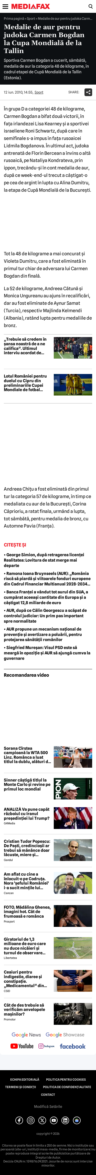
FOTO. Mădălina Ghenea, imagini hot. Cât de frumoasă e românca (27, 912)
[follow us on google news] (26, 1035)
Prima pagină (14, 18)
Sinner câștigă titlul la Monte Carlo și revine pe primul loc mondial (27, 785)
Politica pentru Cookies (66, 1079)
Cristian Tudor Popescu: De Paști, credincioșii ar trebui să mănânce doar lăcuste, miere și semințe (27, 848)
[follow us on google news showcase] (65, 1035)
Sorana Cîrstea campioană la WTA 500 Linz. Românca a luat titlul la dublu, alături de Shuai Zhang (27, 755)
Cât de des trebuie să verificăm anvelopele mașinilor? (24, 1010)
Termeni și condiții (20, 1087)
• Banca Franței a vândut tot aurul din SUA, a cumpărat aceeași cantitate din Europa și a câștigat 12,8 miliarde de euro (46, 597)
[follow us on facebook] (73, 1047)
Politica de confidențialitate (67, 1087)
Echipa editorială (24, 1079)
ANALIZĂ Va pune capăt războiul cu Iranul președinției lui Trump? (26, 814)
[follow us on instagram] (46, 1047)
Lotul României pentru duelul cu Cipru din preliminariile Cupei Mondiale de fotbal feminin (25, 383)
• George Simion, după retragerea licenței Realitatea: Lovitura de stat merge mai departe (44, 560)
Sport (31, 18)
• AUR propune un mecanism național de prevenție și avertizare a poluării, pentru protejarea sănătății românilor (43, 634)
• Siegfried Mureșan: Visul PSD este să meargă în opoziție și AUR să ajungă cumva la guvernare (47, 653)
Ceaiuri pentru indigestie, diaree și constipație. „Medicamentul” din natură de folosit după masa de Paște (25, 979)
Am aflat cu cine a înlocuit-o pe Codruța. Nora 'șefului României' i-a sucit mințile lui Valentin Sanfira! (26, 881)
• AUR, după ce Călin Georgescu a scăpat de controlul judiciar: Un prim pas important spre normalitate (45, 616)
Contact (48, 1095)
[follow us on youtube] (21, 1047)
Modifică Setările (48, 1107)
